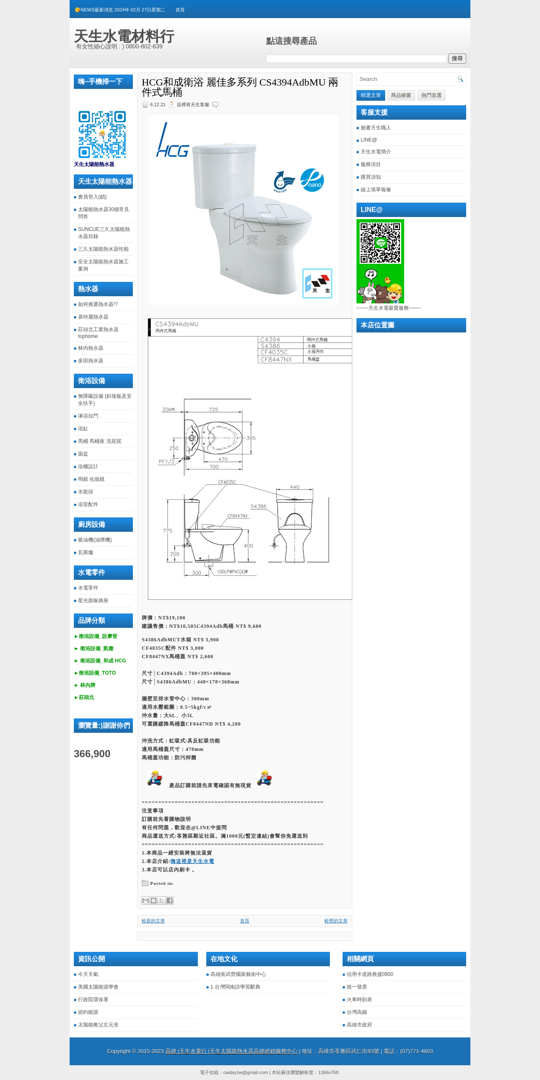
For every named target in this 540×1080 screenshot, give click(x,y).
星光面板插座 (93, 600)
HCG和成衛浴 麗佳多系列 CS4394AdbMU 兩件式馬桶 (240, 87)
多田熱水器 (90, 361)
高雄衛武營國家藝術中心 (238, 974)
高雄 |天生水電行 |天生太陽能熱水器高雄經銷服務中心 (231, 1051)
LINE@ (369, 140)
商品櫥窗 (401, 95)
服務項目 (371, 164)
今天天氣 (88, 974)
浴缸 (83, 428)
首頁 (180, 9)
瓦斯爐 (85, 552)
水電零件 (88, 588)
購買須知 (371, 177)
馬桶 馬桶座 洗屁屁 (100, 441)
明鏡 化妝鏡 (91, 479)
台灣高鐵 (357, 1012)
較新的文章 (153, 920)
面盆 (83, 454)
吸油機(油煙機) (95, 540)
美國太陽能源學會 (98, 987)
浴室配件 (88, 504)
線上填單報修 (376, 190)
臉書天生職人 (376, 128)
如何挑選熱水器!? (98, 304)
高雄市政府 (359, 1025)
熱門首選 (431, 95)
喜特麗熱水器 (93, 317)
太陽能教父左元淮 (98, 1025)
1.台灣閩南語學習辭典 (235, 987)
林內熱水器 (90, 348)
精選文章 (371, 95)
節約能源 (88, 1012)
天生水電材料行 (124, 36)
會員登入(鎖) (92, 197)
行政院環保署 (93, 999)
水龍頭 (85, 492)
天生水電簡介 (376, 152)
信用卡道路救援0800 (370, 974)
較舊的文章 (336, 920)
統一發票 (357, 987)
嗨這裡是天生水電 (192, 861)
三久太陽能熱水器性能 (103, 249)
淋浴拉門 (88, 416)
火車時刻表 (359, 999)
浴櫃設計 (88, 466)
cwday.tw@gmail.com (245, 1072)
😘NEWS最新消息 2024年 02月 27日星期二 (120, 9)
